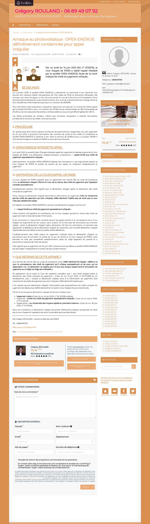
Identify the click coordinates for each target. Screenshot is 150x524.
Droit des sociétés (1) (113, 242)
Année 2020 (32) (111, 307)
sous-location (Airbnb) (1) (115, 237)
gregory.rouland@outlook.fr (26, 327)
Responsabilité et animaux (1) (116, 244)
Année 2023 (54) (111, 300)
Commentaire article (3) (114, 278)
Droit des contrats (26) (114, 186)
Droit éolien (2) (111, 216)
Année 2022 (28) (111, 303)
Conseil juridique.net (113, 351)
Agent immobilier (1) (113, 230)
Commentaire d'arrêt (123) (115, 269)
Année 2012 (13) (111, 326)
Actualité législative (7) (114, 271)
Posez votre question (119, 131)
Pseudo (18, 426)
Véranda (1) (109, 228)
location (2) (109, 223)
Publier (88, 487)
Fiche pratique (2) (112, 280)
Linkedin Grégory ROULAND (116, 346)
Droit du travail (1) (112, 246)
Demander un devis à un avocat (83, 366)
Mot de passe (21, 447)
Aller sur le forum (84, 359)
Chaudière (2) (110, 221)
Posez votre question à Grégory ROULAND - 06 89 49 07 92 (40, 363)
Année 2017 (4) (111, 314)
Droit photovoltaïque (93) (115, 179)
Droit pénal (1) (110, 249)
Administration (105, 2)
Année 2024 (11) (111, 298)
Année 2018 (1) (110, 312)
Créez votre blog (134, 2)
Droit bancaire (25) (112, 188)
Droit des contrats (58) (114, 181)
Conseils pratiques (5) (113, 273)
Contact (55, 25)
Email (17, 437)
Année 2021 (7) (110, 305)
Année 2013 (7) (110, 324)
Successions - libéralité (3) (115, 211)
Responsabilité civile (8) (114, 195)
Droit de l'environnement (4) (116, 204)
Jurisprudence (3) (112, 276)
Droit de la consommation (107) (118, 176)
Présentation (42, 25)
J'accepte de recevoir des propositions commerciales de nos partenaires (47, 460)
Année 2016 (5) (111, 317)
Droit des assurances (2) (114, 218)
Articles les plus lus (112, 253)
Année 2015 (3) (110, 319)
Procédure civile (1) (112, 225)
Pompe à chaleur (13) (113, 193)
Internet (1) (109, 239)
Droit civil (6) (110, 200)
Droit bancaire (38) (112, 183)
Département (62, 437)
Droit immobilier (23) (113, 190)
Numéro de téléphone (67, 447)
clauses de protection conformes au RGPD (28, 478)
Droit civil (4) (110, 207)
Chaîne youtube (111, 344)
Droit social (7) (111, 197)
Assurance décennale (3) (114, 214)
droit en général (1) (112, 251)
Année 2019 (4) (111, 310)
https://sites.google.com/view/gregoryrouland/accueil (40, 332)
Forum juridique (119, 2)
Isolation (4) (109, 202)
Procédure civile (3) (112, 209)
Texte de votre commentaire (25, 392)
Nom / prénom (64, 426)
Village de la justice (112, 348)
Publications (25, 25)
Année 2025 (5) (111, 296)
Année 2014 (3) (111, 321)
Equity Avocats (111, 341)
